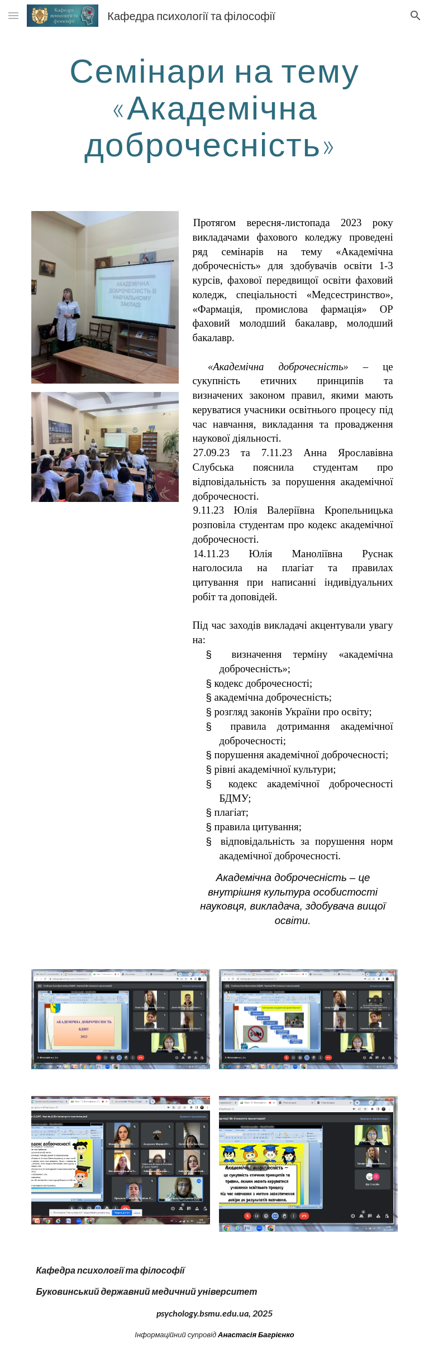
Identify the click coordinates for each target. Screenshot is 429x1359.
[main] (214, 106)
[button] (13, 15)
